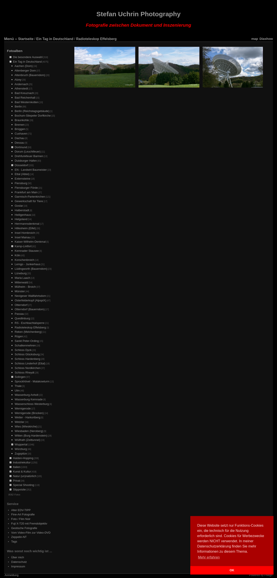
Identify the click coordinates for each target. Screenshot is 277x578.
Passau (19, 313)
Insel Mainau (23, 237)
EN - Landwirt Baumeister (31, 169)
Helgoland (21, 219)
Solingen (20, 376)
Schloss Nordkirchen (28, 368)
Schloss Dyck (23, 350)
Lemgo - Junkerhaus (28, 264)
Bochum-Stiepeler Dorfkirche (33, 115)
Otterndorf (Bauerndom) (30, 309)
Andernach (21, 84)
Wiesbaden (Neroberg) (29, 431)
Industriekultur (22, 462)
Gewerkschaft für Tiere (29, 201)
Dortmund (21, 147)
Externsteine (22, 178)
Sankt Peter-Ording (27, 341)
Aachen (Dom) (24, 66)
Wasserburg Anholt (26, 394)
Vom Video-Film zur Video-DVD (31, 532)
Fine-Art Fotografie (23, 514)
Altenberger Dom (25, 70)
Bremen (20, 124)
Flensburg (21, 183)
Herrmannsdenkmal (27, 223)
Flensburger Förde (26, 187)
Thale (18, 386)
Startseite (25, 39)
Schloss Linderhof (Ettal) (30, 363)
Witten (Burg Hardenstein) (31, 435)
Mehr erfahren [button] (209, 557)
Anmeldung (11, 575)
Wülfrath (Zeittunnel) (27, 440)
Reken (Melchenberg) (28, 331)
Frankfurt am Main (26, 192)
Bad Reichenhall (25, 97)
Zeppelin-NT (19, 537)
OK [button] (232, 570)
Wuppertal (21, 444)
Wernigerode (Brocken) (29, 413)
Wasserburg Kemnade (29, 399)
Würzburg (21, 449)
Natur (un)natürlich (24, 476)
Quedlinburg (22, 318)
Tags (14, 541)
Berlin (18, 106)
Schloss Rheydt (24, 372)
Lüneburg (21, 273)
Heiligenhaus (23, 214)
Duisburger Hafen (26, 160)
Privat (16, 480)
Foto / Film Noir (21, 519)
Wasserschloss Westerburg (32, 404)
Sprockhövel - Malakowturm (32, 381)
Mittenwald (21, 282)
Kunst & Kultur (22, 471)
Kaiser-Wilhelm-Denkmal (30, 241)
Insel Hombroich (25, 232)
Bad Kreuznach (24, 93)
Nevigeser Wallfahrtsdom (30, 295)
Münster (20, 291)
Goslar (19, 205)
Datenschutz (19, 561)
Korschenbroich (24, 259)
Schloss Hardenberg (27, 358)
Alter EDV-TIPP (21, 510)
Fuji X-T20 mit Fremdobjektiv (29, 523)
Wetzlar (19, 422)
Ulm (17, 390)
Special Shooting (23, 485)
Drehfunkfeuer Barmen (29, 156)
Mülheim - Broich (25, 286)
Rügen (19, 336)
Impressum (18, 566)
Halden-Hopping (23, 458)
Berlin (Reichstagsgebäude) (32, 111)
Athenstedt (21, 88)
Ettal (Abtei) (22, 174)
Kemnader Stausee (27, 250)
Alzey (18, 79)
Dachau (19, 138)
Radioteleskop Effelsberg (96, 39)
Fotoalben (15, 51)
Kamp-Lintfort (23, 246)
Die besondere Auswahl (28, 57)
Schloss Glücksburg (27, 354)
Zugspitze (21, 453)
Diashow (266, 39)
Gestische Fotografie (24, 528)
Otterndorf (21, 305)
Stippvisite (19, 489)
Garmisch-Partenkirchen (30, 196)
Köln (17, 255)
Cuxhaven (21, 133)
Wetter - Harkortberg (27, 417)
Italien (17, 467)
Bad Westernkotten (27, 102)
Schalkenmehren (25, 345)
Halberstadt (22, 210)
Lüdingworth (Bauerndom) (31, 268)
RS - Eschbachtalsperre (29, 323)
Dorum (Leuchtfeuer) (28, 151)
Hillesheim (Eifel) (25, 228)
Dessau (19, 142)
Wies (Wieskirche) (26, 426)
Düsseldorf (21, 165)
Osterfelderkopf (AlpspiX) (30, 300)
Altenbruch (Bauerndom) (30, 75)
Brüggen (20, 129)
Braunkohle (22, 120)
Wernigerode (23, 408)
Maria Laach (22, 277)
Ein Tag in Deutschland (54, 39)
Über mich (17, 557)
